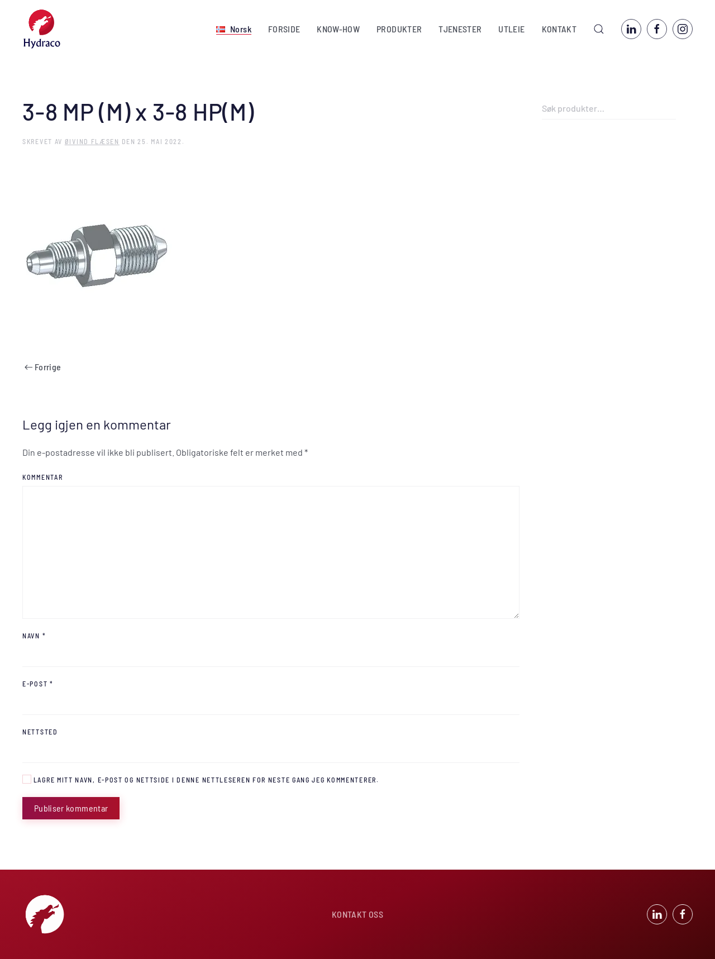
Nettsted (40, 732)
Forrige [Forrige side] (43, 366)
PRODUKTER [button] (399, 28)
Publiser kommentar (71, 808)
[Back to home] (41, 29)
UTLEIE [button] (511, 28)
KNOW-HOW (338, 28)
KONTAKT (559, 28)
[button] (233, 29)
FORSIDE (284, 28)
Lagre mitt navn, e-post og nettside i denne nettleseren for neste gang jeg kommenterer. (200, 779)
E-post (38, 684)
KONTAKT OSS (357, 915)
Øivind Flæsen (92, 141)
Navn (34, 636)
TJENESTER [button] (460, 28)
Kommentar (42, 477)
